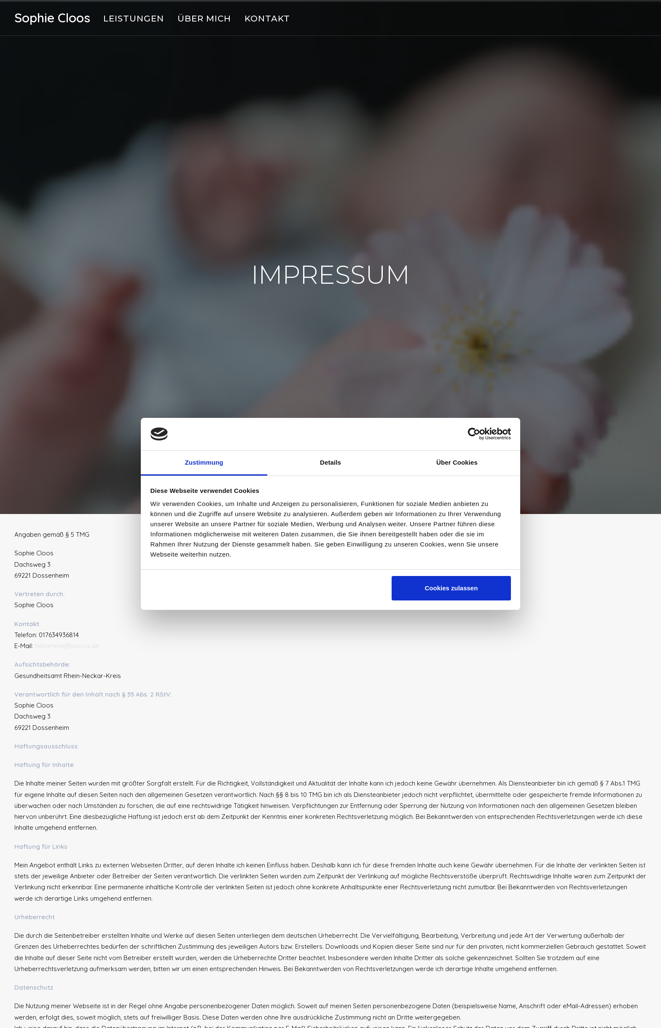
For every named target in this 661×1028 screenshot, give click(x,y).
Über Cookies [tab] (457, 462)
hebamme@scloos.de (67, 636)
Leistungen (133, 18)
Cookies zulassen (451, 588)
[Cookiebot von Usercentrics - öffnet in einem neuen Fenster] (474, 434)
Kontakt (267, 18)
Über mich (204, 18)
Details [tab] (330, 462)
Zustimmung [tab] (204, 462)
